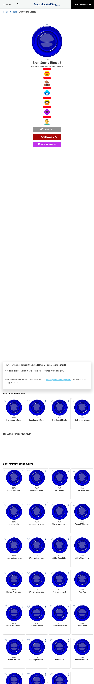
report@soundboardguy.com (58, 380)
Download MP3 (47, 136)
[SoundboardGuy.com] (47, 4)
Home (5, 12)
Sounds (13, 12)
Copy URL (47, 129)
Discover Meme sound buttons (18, 463)
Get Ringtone (47, 144)
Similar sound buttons (14, 393)
